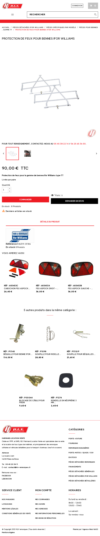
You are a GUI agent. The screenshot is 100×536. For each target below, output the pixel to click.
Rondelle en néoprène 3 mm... (64, 401)
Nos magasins (8, 499)
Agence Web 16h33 (90, 529)
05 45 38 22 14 (61, 144)
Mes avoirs (40, 504)
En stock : (6, 206)
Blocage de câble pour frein (32, 401)
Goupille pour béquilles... (81, 354)
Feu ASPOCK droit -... (47, 288)
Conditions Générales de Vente (16, 513)
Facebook (6, 476)
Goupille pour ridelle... (48, 354)
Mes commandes (42, 499)
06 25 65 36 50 (78, 144)
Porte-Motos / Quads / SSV (81, 453)
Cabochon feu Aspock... (17, 288)
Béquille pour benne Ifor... (18, 354)
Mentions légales (10, 509)
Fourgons (73, 443)
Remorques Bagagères (79, 448)
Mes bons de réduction (45, 518)
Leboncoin (7, 479)
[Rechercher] (62, 14)
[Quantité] (5, 190)
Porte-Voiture (75, 439)
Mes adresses (41, 509)
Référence (11, 244)
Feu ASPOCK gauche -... (80, 288)
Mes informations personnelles (50, 513)
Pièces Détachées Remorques (82, 462)
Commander (25, 199)
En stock (10, 247)
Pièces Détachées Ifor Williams (83, 476)
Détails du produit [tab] (50, 222)
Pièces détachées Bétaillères (82, 481)
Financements (75, 467)
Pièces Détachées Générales (81, 471)
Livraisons (7, 504)
